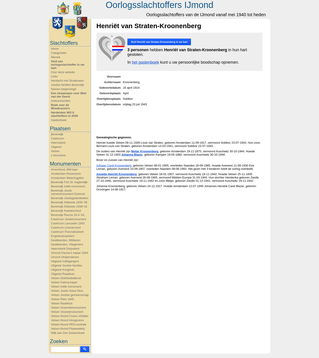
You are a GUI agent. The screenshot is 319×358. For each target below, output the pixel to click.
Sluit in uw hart (159, 42)
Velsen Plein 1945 (62, 299)
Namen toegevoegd (63, 89)
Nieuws (55, 57)
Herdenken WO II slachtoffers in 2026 (64, 114)
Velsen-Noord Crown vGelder (69, 316)
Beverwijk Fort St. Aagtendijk (69, 182)
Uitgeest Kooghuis (62, 269)
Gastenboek (58, 120)
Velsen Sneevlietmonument (68, 307)
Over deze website (63, 72)
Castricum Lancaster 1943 (68, 223)
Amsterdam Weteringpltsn (67, 178)
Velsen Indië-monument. (66, 286)
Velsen (55, 151)
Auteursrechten (60, 100)
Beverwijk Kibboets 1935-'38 (69, 202)
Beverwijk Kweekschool (66, 210)
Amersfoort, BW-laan (64, 169)
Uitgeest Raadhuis (62, 274)
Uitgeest (56, 147)
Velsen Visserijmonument (67, 311)
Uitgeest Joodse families (66, 265)
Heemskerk (58, 142)
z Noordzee (58, 155)
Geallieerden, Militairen (65, 240)
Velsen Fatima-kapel (64, 282)
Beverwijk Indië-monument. (68, 186)
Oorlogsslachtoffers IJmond (159, 5)
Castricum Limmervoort (66, 227)
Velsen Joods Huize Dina (67, 290)
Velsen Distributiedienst (66, 278)
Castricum (57, 138)
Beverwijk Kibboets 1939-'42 (69, 206)
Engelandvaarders (62, 236)
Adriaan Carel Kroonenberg (113, 165)
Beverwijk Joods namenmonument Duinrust (68, 192)
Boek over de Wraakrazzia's (60, 106)
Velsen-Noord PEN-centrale (68, 324)
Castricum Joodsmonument (68, 219)
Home (55, 48)
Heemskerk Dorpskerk (65, 248)
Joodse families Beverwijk (67, 84)
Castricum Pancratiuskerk (67, 231)
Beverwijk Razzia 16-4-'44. (68, 215)
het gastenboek (145, 62)
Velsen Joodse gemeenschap (70, 295)
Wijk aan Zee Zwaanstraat (67, 333)
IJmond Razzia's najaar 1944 (69, 252)
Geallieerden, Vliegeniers (67, 244)
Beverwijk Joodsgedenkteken (69, 198)
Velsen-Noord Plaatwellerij (68, 328)
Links (54, 76)
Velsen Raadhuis (62, 303)
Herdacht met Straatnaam (67, 80)
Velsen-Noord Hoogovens (67, 320)
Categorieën (59, 53)
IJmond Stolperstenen (65, 257)
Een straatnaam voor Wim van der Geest (68, 95)
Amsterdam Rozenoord (66, 173)
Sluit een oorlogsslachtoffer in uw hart (67, 65)
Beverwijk (57, 134)
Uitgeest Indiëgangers (65, 261)
